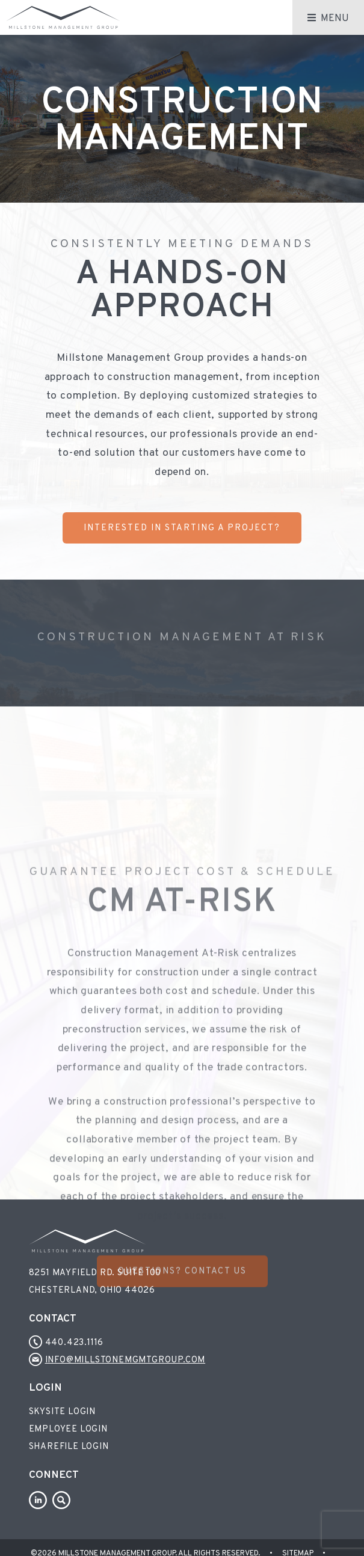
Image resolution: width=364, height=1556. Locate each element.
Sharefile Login (69, 1447)
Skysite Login (62, 1412)
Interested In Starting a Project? (182, 528)
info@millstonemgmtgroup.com (117, 1360)
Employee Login (68, 1429)
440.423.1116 (66, 1343)
